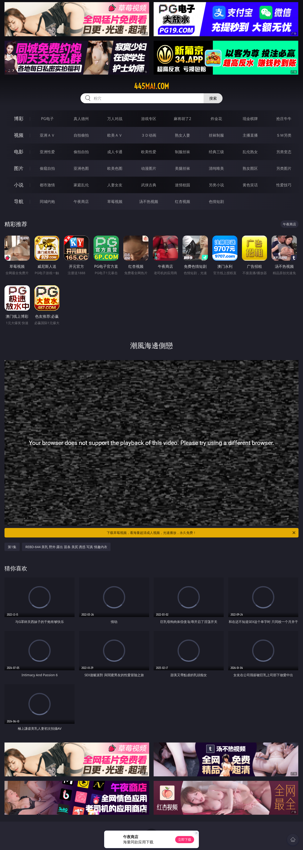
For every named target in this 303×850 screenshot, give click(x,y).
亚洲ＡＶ (47, 135)
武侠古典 (148, 185)
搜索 (213, 98)
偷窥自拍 (47, 168)
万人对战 (114, 118)
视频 (18, 135)
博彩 (18, 118)
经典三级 (216, 151)
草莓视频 (114, 201)
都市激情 (47, 185)
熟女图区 (250, 168)
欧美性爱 (148, 151)
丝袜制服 (216, 135)
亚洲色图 (81, 168)
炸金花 (216, 118)
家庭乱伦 (81, 185)
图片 (18, 168)
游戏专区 (148, 118)
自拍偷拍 (81, 135)
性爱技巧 (283, 185)
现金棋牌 (250, 118)
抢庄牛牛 (283, 118)
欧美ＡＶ (114, 135)
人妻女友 (114, 185)
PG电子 (47, 118)
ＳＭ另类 (283, 135)
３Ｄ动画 (148, 135)
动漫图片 (148, 168)
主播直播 (250, 135)
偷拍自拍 (81, 151)
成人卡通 (114, 151)
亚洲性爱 (47, 151)
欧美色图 (114, 168)
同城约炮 (47, 201)
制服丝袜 (182, 151)
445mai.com (151, 86)
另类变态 (283, 151)
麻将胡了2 (182, 118)
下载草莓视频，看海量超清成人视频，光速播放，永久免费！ (201, 533)
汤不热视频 (148, 201)
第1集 (12, 547)
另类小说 (216, 185)
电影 (18, 151)
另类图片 (283, 168)
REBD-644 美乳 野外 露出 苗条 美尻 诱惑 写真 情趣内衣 (66, 547)
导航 (18, 201)
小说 (18, 185)
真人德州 (81, 118)
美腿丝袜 (182, 168)
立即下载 (184, 839)
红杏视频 (182, 201)
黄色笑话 (250, 185)
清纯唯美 (216, 168)
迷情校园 (182, 185)
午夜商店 (81, 201)
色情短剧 (216, 201)
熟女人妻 (182, 135)
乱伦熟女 (250, 151)
